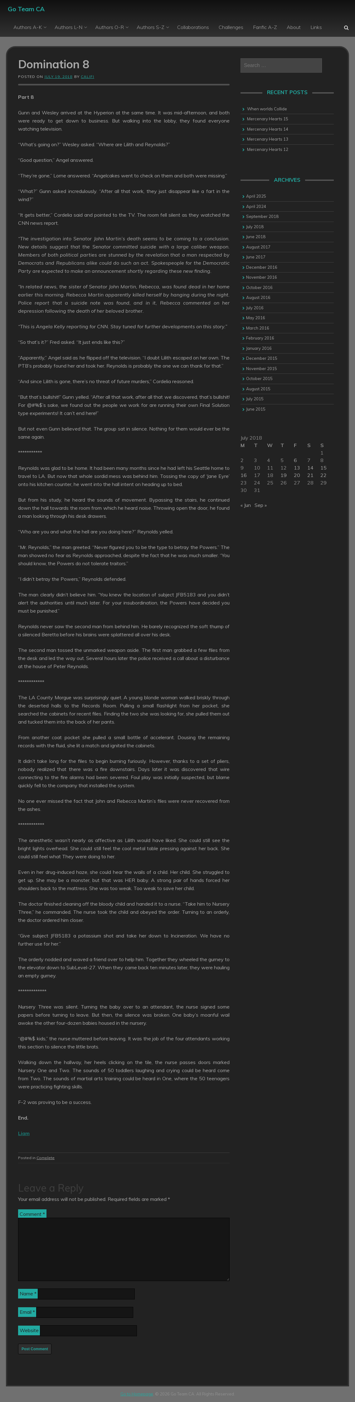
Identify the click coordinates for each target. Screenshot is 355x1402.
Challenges (231, 27)
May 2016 (255, 317)
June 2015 (255, 409)
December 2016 (261, 267)
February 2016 (260, 337)
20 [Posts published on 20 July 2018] (297, 475)
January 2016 (259, 348)
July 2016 (255, 307)
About (294, 27)
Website (29, 1330)
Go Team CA (26, 9)
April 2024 (256, 206)
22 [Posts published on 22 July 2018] (323, 475)
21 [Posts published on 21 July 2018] (310, 475)
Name (28, 1293)
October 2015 (259, 378)
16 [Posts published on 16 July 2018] (244, 475)
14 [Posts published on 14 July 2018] (310, 468)
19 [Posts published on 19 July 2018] (283, 475)
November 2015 (261, 368)
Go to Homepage (136, 1393)
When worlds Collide (267, 108)
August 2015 (258, 388)
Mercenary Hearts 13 (267, 139)
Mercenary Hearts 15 (267, 118)
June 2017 (255, 256)
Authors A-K (27, 27)
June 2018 (255, 236)
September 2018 (262, 216)
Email (27, 1312)
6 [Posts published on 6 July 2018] (295, 460)
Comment (32, 1214)
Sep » (261, 505)
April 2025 (256, 196)
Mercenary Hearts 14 (267, 129)
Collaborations (193, 27)
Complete (45, 1157)
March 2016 (257, 327)
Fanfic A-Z (265, 27)
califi (87, 76)
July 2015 (255, 398)
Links (316, 27)
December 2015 (261, 358)
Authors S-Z (150, 27)
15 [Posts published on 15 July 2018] (323, 468)
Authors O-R (109, 27)
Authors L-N (68, 27)
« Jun (246, 505)
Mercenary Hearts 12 (267, 149)
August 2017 (258, 246)
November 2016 (261, 277)
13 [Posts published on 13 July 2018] (297, 468)
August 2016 (258, 297)
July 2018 (255, 226)
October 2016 (259, 287)
